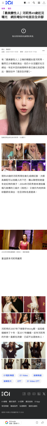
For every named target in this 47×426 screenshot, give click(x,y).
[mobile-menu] (3, 2)
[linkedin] (38, 393)
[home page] (9, 3)
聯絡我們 (14, 406)
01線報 (4, 401)
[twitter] (43, 393)
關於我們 (12, 401)
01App (37, 401)
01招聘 (21, 401)
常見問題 (5, 406)
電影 (9, 8)
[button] (43, 51)
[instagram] (28, 393)
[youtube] (33, 393)
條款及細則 (33, 406)
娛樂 (3, 8)
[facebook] (23, 393)
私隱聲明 (23, 406)
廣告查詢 (29, 401)
